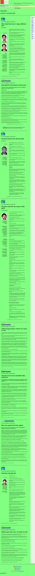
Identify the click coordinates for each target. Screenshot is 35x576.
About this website (32, 17)
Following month (32, 38)
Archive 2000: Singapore (32, 30)
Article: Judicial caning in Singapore (32, 25)
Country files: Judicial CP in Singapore (32, 21)
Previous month (32, 36)
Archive (8, 6)
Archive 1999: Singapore (32, 28)
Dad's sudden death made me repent (19, 127)
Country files (18, 569)
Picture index (32, 34)
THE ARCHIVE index (18, 566)
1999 (10, 6)
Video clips (32, 32)
